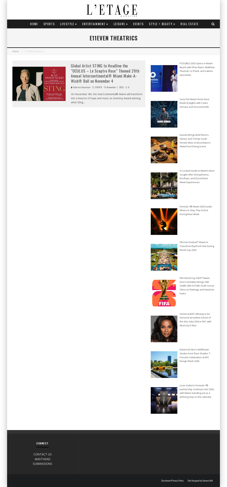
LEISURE (119, 24)
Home (34, 24)
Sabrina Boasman (81, 87)
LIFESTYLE (67, 24)
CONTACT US (43, 454)
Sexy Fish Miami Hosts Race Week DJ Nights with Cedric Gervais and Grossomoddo (194, 103)
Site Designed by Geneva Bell (200, 481)
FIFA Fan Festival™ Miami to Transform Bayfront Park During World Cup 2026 (197, 246)
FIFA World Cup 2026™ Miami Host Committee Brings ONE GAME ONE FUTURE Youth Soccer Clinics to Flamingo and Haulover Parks (197, 285)
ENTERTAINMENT (94, 24)
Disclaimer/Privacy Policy (172, 481)
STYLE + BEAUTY (161, 24)
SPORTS (49, 24)
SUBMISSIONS (42, 464)
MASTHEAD (42, 459)
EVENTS (138, 24)
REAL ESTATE (189, 24)
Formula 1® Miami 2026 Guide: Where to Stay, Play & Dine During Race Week (196, 210)
